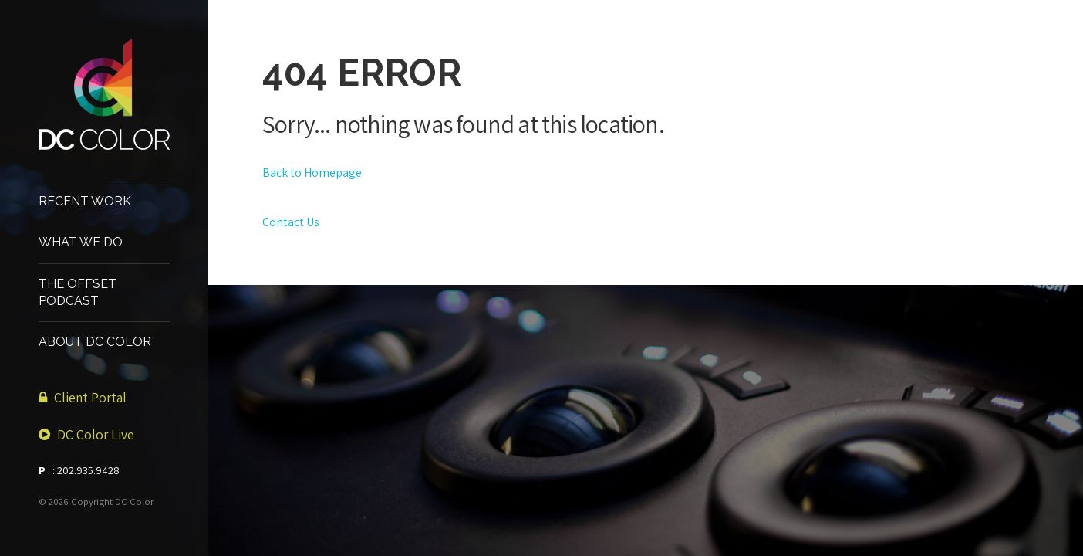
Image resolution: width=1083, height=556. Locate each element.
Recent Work (85, 201)
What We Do (81, 242)
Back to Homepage (312, 172)
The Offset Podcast (77, 292)
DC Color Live (86, 434)
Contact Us (290, 222)
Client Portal (83, 397)
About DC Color (95, 341)
